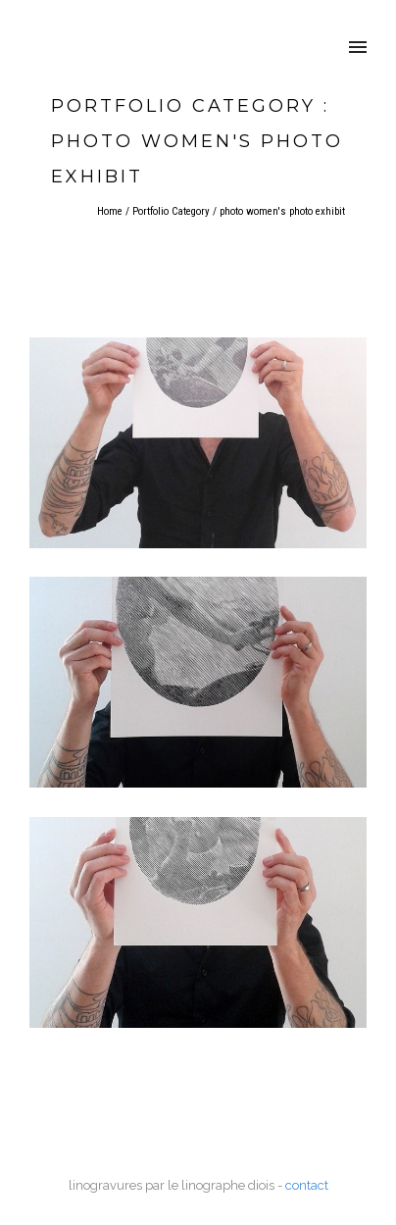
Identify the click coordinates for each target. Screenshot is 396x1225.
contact (306, 1185)
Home (110, 211)
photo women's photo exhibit (282, 211)
